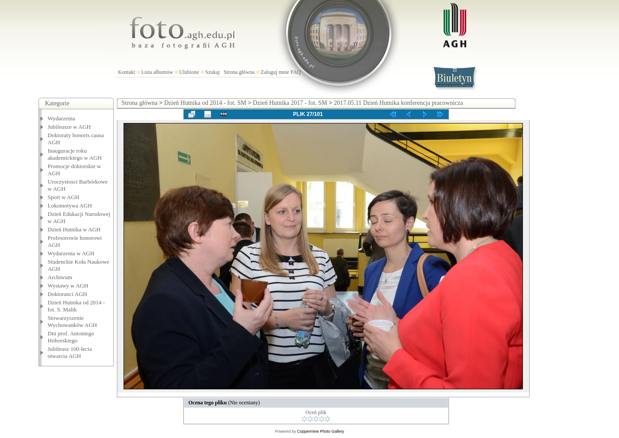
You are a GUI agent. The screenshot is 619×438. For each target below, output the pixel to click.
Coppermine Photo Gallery (320, 431)
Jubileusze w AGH (69, 126)
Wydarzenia (61, 118)
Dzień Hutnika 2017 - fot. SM (290, 103)
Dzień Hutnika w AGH (74, 229)
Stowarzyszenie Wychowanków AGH (72, 321)
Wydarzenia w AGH (71, 253)
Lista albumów (157, 72)
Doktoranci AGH (67, 294)
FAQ (295, 72)
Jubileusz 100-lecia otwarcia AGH (70, 352)
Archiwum (60, 277)
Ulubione (189, 72)
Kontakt (126, 72)
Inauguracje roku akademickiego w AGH (75, 154)
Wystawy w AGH (68, 285)
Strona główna (239, 72)
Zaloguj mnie (275, 72)
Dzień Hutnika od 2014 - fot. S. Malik (76, 306)
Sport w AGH (64, 197)
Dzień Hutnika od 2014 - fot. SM (205, 103)
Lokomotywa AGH (70, 205)
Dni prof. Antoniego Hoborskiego (71, 337)
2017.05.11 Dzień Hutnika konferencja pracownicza (398, 103)
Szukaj (212, 72)
